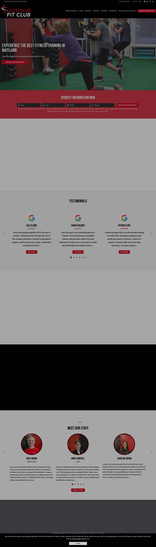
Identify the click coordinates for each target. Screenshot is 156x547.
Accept (78, 543)
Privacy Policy (76, 539)
